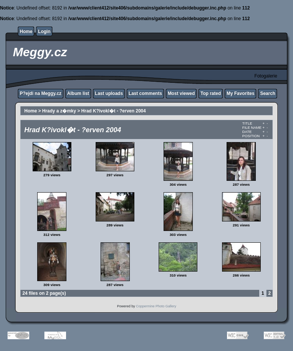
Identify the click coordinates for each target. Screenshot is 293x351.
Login (44, 31)
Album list (78, 93)
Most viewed (181, 93)
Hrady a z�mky (59, 111)
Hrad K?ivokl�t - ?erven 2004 (113, 111)
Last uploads (109, 93)
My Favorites (240, 93)
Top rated (210, 93)
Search (267, 93)
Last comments (145, 93)
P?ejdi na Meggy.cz (40, 93)
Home (26, 31)
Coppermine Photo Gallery (156, 306)
